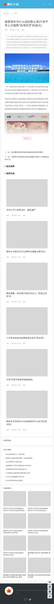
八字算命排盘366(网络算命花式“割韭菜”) (25, 338)
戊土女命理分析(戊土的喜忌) (14, 480)
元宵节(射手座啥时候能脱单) (19, 379)
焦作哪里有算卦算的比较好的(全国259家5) (27, 152)
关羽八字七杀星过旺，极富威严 (21, 210)
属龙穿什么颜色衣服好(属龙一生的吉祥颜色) (19, 458)
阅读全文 (27, 138)
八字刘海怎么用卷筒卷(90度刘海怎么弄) (18, 473)
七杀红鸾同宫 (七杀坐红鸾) (14, 462)
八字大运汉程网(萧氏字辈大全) (15, 477)
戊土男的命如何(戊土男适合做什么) (16, 469)
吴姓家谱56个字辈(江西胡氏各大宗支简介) (18, 465)
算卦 (15, 13)
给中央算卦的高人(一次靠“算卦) (15, 454)
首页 (7, 13)
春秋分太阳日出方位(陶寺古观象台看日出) (26, 251)
